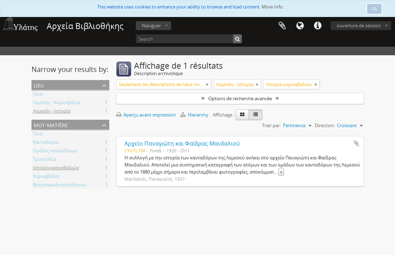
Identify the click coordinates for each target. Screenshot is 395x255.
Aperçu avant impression (146, 115)
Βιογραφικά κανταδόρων (59, 185)
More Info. (273, 7)
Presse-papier (282, 26)
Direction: (325, 125)
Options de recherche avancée (240, 98)
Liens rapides (317, 26)
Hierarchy (194, 115)
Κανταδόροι (46, 143)
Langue (300, 26)
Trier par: (271, 125)
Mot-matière (51, 124)
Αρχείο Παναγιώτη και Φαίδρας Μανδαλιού (182, 143)
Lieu (39, 85)
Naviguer (151, 25)
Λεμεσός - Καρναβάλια (56, 103)
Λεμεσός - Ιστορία (51, 112)
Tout (38, 95)
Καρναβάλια (46, 177)
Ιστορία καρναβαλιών (56, 168)
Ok (374, 9)
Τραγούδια (44, 160)
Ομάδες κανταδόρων (55, 151)
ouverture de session (359, 25)
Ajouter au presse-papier (356, 143)
